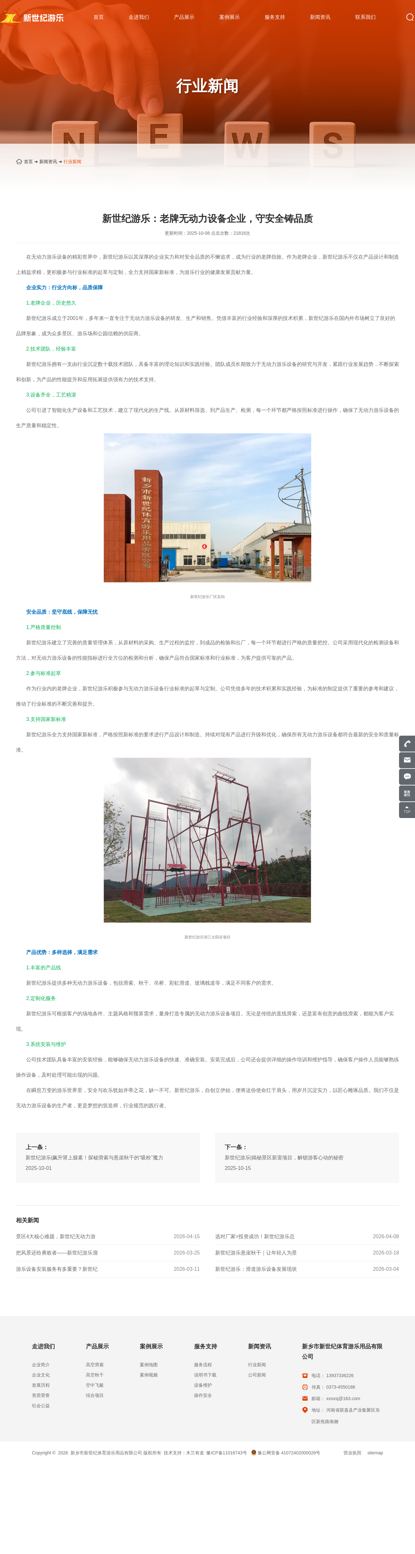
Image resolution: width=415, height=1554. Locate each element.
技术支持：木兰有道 (184, 1452)
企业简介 (41, 1364)
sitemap (375, 1452)
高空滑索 (95, 1364)
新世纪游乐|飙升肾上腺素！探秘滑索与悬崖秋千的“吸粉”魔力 (94, 1189)
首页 (28, 161)
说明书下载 (205, 1374)
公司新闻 (257, 1374)
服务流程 (203, 1364)
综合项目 (95, 1395)
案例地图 (149, 1364)
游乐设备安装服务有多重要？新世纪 (57, 1269)
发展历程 (41, 1385)
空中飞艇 (95, 1385)
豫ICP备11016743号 (226, 1452)
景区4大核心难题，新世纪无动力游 (55, 1236)
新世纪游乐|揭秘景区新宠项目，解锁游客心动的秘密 (284, 1189)
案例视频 (149, 1374)
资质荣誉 (41, 1395)
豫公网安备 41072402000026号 (286, 1452)
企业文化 (41, 1374)
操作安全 (203, 1395)
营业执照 (352, 1452)
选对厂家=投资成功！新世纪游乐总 (255, 1236)
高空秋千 (95, 1374)
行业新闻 (72, 161)
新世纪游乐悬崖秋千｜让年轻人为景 (256, 1252)
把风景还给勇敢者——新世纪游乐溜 (57, 1252)
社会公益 (41, 1405)
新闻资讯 (48, 161)
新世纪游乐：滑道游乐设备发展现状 (256, 1269)
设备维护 (203, 1385)
